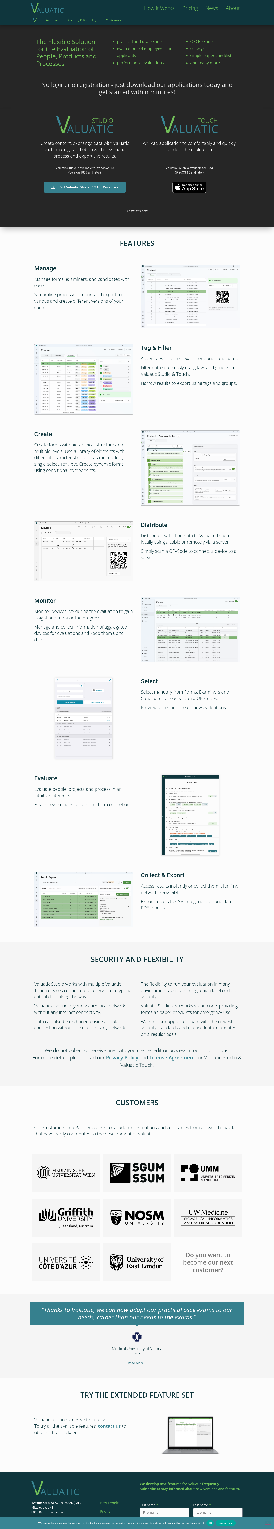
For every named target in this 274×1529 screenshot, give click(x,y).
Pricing (190, 7)
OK (210, 1523)
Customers (114, 20)
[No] (268, 1523)
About (233, 7)
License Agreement (172, 1057)
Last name (201, 1505)
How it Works (159, 7)
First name (148, 1505)
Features (52, 20)
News (212, 7)
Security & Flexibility (82, 20)
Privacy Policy (122, 1057)
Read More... (137, 1363)
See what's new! (136, 211)
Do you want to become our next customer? (208, 1262)
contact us (109, 1426)
